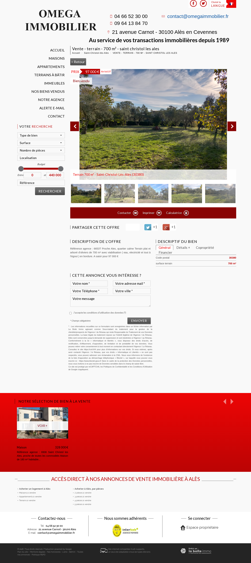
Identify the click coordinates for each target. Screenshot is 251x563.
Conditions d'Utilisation (142, 367)
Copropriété (205, 247)
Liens (64, 552)
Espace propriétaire (199, 527)
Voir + (42, 426)
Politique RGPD (38, 555)
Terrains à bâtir (49, 75)
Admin (72, 552)
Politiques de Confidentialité (115, 367)
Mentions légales (37, 552)
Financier (165, 252)
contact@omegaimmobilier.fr (198, 16)
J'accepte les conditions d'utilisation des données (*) (99, 312)
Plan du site (22, 552)
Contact (56, 116)
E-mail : (51, 532)
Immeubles (54, 83)
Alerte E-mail (52, 108)
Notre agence (51, 100)
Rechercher (50, 191)
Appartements (51, 67)
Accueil (57, 50)
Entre (20, 174)
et (45, 174)
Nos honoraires (53, 552)
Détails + (183, 247)
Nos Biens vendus (48, 91)
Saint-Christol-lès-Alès (96, 53)
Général (164, 247)
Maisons (57, 58)
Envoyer (139, 321)
